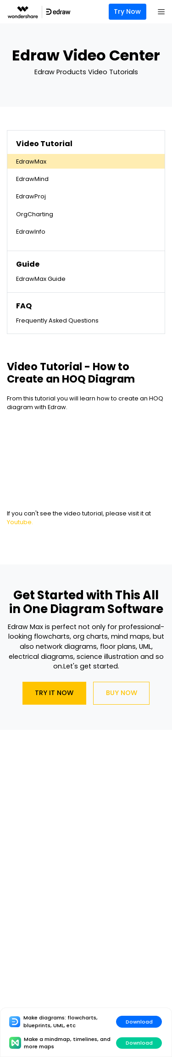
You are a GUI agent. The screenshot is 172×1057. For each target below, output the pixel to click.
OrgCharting (34, 214)
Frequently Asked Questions (57, 320)
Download (139, 1021)
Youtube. (20, 522)
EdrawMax (31, 161)
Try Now (127, 11)
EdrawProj (31, 196)
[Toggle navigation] (161, 11)
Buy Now (121, 692)
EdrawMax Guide (41, 279)
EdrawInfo (30, 231)
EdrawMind (32, 179)
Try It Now (54, 692)
